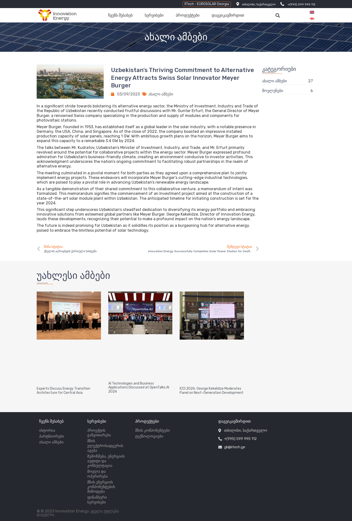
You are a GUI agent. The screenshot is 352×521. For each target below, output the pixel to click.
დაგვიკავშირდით (228, 15)
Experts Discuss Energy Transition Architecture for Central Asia (63, 390)
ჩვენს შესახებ (120, 15)
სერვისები (154, 15)
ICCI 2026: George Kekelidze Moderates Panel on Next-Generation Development (211, 390)
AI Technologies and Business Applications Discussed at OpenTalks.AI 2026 (138, 387)
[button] (207, 4)
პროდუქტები (187, 15)
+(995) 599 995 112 (301, 4)
